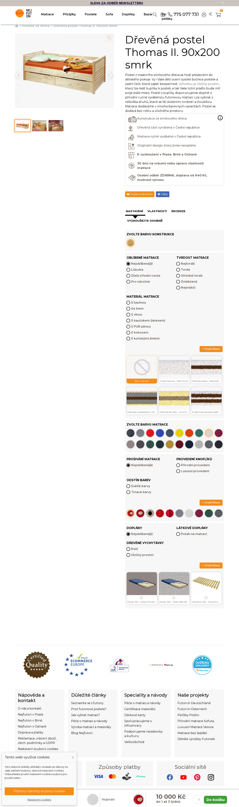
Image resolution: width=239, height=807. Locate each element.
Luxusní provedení (195, 471)
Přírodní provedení (195, 465)
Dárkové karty (134, 715)
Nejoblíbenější (142, 263)
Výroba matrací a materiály (91, 727)
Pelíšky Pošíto (188, 715)
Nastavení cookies (39, 799)
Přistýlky (69, 14)
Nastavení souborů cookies (38, 749)
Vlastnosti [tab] (157, 211)
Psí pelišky (167, 17)
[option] (64, 70)
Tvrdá (185, 269)
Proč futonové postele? (88, 709)
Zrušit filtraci (211, 349)
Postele (91, 14)
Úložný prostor (142, 555)
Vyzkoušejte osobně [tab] (145, 220)
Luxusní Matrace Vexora (195, 727)
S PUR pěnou (141, 326)
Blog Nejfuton (82, 733)
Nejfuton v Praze (30, 714)
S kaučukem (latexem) (148, 320)
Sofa (109, 14)
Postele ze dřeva (35, 26)
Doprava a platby (30, 732)
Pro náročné (140, 281)
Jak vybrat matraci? (85, 715)
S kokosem (139, 332)
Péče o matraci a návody (89, 721)
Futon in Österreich (192, 709)
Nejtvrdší (188, 263)
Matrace (47, 14)
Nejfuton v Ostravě (32, 726)
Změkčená (189, 281)
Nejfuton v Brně (30, 720)
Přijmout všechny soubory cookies (39, 791)
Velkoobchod (134, 742)
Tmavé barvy (141, 492)
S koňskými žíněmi (145, 338)
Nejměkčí (188, 287)
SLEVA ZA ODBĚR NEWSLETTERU (116, 3)
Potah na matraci (194, 534)
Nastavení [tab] (134, 211)
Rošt (134, 549)
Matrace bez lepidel (192, 733)
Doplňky (128, 14)
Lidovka (137, 269)
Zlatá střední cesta (145, 275)
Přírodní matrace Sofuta (196, 721)
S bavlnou (138, 302)
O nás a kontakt (29, 708)
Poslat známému (140, 194)
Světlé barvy (140, 486)
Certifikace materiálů (140, 709)
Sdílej (163, 194)
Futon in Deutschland (194, 703)
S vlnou (136, 314)
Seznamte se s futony (87, 703)
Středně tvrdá (191, 275)
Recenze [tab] (178, 211)
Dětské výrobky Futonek (196, 739)
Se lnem (137, 308)
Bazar (148, 14)
